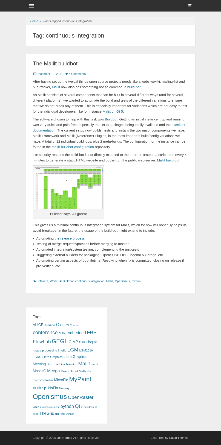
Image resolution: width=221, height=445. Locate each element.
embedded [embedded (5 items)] (76, 333)
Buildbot (111, 119)
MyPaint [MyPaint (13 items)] (80, 379)
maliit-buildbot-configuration (73, 147)
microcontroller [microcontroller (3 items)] (43, 380)
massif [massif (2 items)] (94, 364)
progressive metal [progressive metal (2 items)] (49, 407)
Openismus (122, 281)
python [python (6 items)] (67, 406)
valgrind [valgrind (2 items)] (70, 414)
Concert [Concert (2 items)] (74, 325)
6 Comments (77, 74)
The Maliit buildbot (55, 63)
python (136, 281)
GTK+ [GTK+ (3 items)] (83, 342)
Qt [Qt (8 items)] (77, 406)
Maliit (56, 87)
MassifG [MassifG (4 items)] (39, 371)
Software (42, 281)
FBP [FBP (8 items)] (92, 332)
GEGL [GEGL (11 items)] (60, 341)
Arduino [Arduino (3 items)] (49, 325)
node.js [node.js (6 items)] (40, 387)
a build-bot (132, 87)
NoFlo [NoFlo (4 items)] (53, 388)
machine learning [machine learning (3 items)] (65, 364)
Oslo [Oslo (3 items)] (36, 407)
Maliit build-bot (168, 160)
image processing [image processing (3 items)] (45, 350)
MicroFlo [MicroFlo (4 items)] (61, 380)
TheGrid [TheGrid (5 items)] (47, 413)
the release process (70, 238)
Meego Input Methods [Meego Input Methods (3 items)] (76, 371)
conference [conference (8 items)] (45, 332)
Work (53, 281)
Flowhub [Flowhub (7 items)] (42, 341)
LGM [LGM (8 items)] (72, 350)
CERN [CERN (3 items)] (64, 325)
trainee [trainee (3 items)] (60, 414)
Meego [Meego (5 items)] (53, 371)
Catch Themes (178, 437)
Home (35, 21)
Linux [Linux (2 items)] (49, 364)
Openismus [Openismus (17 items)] (50, 396)
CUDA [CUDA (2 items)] (62, 333)
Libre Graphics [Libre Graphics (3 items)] (52, 357)
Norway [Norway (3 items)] (64, 388)
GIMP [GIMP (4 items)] (73, 342)
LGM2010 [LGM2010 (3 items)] (86, 350)
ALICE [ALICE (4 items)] (38, 325)
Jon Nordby (64, 437)
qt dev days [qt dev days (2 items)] (87, 407)
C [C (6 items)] (57, 324)
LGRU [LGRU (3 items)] (37, 357)
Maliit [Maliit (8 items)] (84, 363)
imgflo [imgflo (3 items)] (62, 350)
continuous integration (89, 281)
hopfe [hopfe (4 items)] (92, 342)
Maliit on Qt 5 (113, 111)
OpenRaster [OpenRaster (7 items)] (81, 397)
